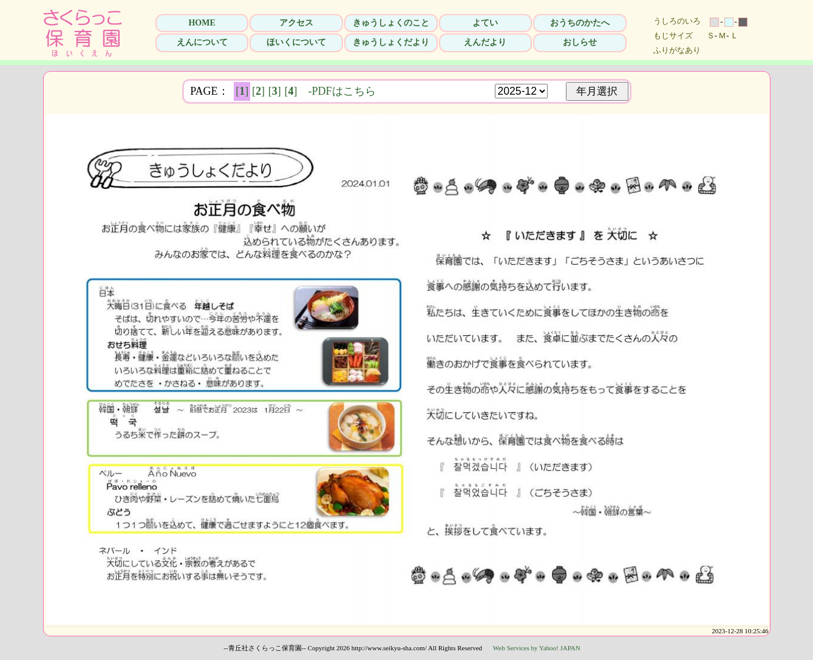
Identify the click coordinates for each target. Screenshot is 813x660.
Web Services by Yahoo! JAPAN (536, 647)
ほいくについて (296, 42)
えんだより (485, 42)
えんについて (202, 42)
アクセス (296, 22)
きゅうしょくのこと (391, 22)
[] (242, 91)
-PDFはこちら (342, 91)
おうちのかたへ (580, 22)
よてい (485, 22)
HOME (201, 22)
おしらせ (580, 42)
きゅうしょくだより (391, 42)
